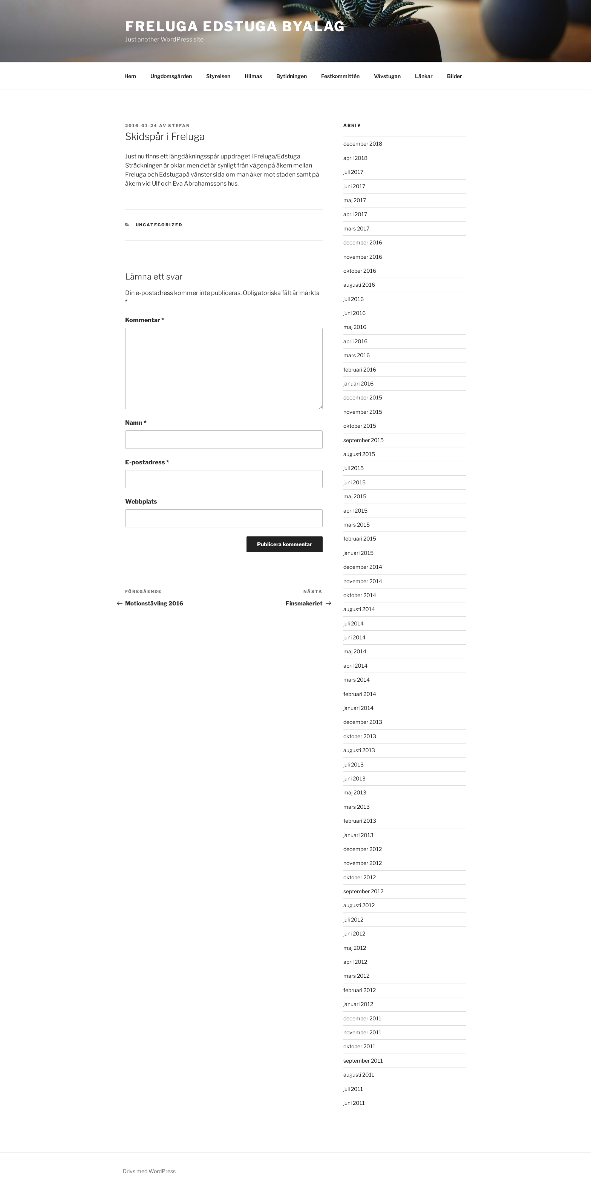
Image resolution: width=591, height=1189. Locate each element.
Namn (136, 422)
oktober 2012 (359, 877)
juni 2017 (354, 186)
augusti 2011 (358, 1074)
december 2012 (362, 849)
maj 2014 (354, 651)
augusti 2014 (359, 609)
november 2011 (362, 1032)
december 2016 (362, 242)
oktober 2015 (359, 425)
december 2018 (362, 143)
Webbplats (141, 501)
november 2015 (362, 412)
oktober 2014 (359, 595)
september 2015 (363, 440)
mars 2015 (356, 524)
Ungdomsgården (171, 76)
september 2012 (363, 891)
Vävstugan (387, 76)
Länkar (424, 76)
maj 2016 (354, 327)
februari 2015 (359, 538)
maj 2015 (354, 496)
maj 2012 (354, 948)
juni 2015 (354, 482)
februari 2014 (359, 694)
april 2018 (355, 158)
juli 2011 (353, 1089)
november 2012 (362, 863)
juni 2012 (354, 933)
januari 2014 (358, 708)
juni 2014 (354, 637)
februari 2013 (359, 820)
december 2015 (362, 397)
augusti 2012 (359, 905)
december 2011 (362, 1018)
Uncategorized (159, 224)
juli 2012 (353, 919)
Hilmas (253, 76)
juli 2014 (353, 623)
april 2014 (355, 665)
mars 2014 (356, 679)
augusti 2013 (359, 750)
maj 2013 (354, 792)
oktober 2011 (359, 1046)
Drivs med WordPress (149, 1171)
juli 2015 (353, 468)
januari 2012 (358, 1004)
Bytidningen (291, 76)
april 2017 (355, 214)
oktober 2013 (359, 736)
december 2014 (362, 567)
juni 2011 (354, 1103)
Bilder (454, 76)
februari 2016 (359, 369)
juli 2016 (353, 299)
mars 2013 (356, 806)
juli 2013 (353, 764)
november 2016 (362, 256)
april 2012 (355, 962)
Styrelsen (218, 76)
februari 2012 (359, 990)
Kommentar (144, 320)
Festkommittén (340, 76)
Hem (130, 76)
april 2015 (355, 510)
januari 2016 (358, 383)
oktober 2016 (359, 270)
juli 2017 (353, 172)
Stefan (179, 125)
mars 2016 (356, 355)
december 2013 (362, 722)
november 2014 (362, 581)
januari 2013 (358, 835)
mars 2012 (356, 975)
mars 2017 (356, 228)
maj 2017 (354, 200)
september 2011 (363, 1060)
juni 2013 (354, 778)
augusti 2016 (359, 284)
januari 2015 (358, 553)
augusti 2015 (359, 454)
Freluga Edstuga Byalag (235, 26)
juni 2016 (354, 313)
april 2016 (355, 341)
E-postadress (147, 462)
